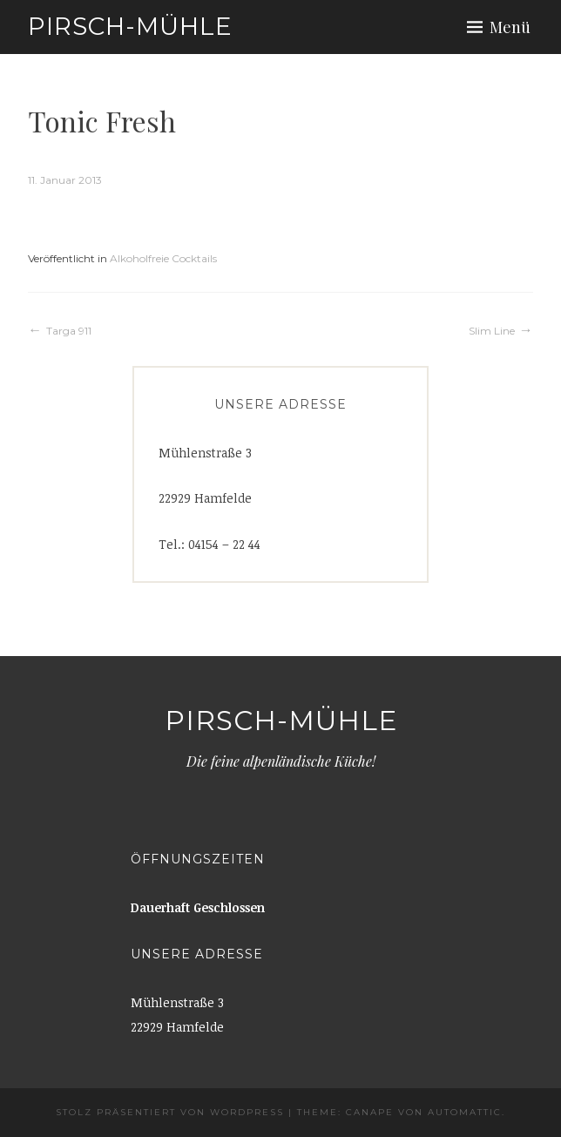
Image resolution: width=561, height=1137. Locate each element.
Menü (510, 27)
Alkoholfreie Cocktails (163, 258)
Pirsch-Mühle (130, 26)
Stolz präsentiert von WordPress (170, 1112)
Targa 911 (68, 330)
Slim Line (492, 330)
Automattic (465, 1112)
